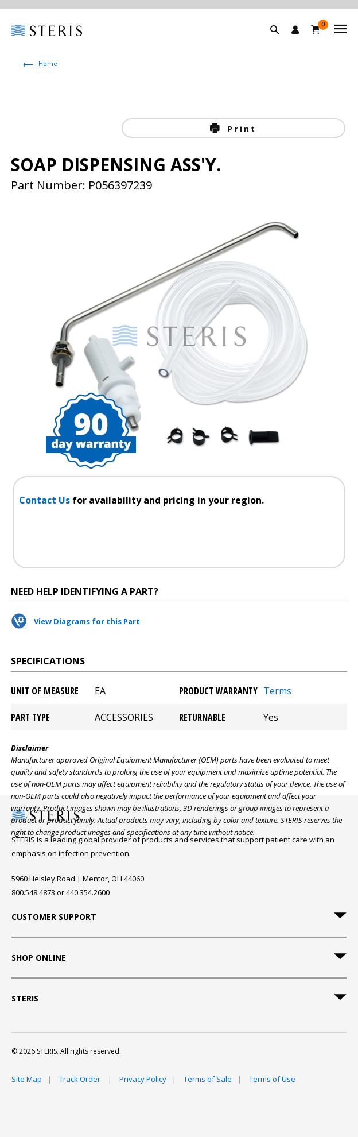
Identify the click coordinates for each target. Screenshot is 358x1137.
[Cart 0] (316, 29)
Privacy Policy (142, 1079)
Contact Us (45, 500)
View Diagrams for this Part (87, 621)
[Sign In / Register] (295, 29)
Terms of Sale (208, 1079)
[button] (280, 43)
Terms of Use (272, 1079)
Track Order (80, 1079)
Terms (277, 690)
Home (47, 63)
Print (240, 128)
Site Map (26, 1079)
